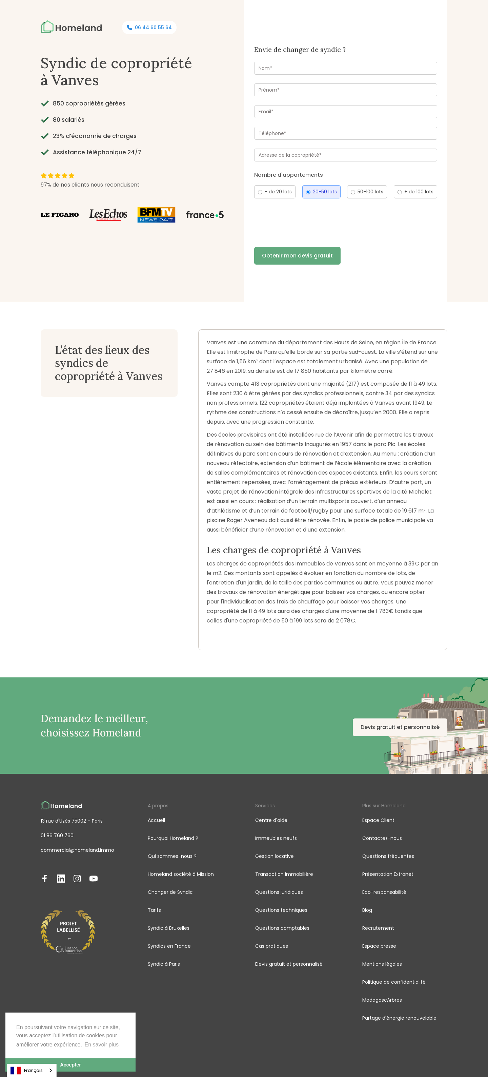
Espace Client (378, 820)
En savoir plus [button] (102, 1044)
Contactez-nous (382, 838)
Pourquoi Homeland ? (173, 838)
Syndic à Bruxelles (168, 928)
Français (27, 1070)
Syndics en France (169, 946)
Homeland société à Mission (181, 874)
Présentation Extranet (387, 874)
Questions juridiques (279, 892)
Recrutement (378, 928)
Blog (367, 910)
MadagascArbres (382, 1000)
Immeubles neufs (276, 838)
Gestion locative (274, 856)
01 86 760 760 (57, 835)
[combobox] (32, 1070)
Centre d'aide (271, 820)
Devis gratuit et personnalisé (400, 727)
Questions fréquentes (388, 856)
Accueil (156, 820)
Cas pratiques (271, 946)
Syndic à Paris (164, 964)
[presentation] (305, 221)
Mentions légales (382, 964)
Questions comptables (282, 928)
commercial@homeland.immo (77, 850)
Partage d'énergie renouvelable (399, 1018)
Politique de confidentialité (394, 982)
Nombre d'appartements (288, 175)
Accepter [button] (70, 1065)
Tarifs (154, 910)
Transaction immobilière (284, 874)
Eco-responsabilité (384, 892)
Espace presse (379, 946)
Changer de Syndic (170, 892)
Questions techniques (281, 910)
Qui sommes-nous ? (172, 856)
